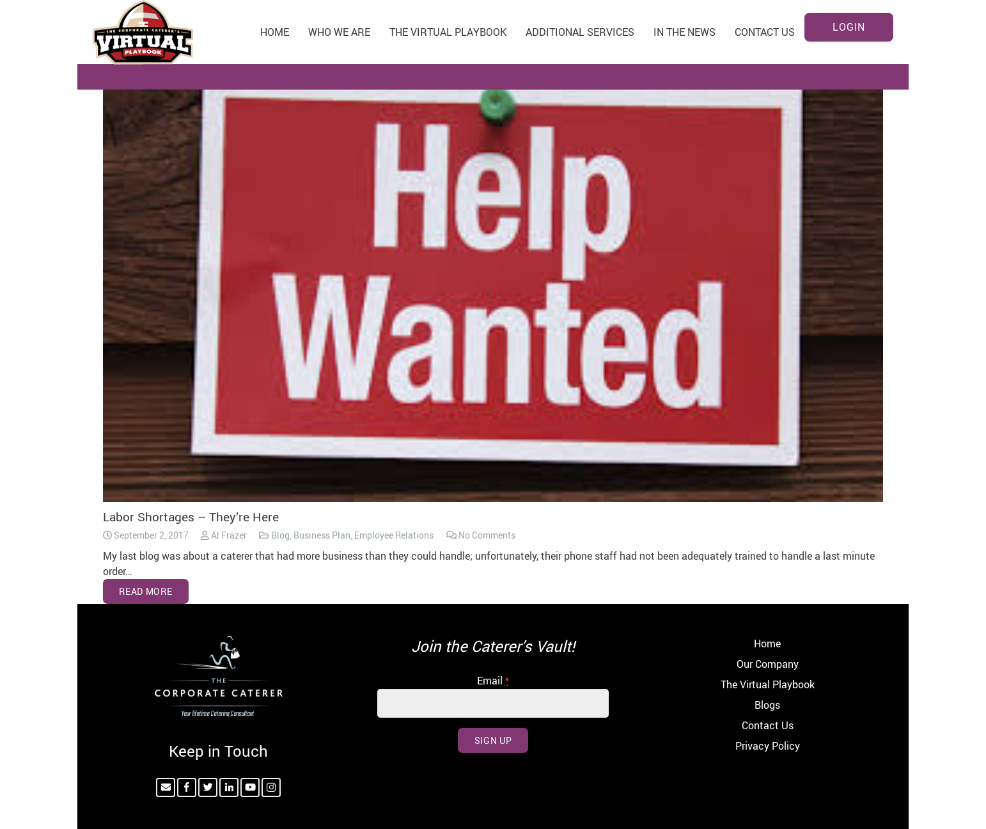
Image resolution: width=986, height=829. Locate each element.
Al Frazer (229, 535)
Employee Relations (394, 535)
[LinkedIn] (229, 787)
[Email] (165, 787)
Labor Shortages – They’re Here (191, 517)
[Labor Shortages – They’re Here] (493, 283)
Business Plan (321, 535)
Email (493, 681)
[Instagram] (271, 787)
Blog (280, 535)
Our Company (768, 664)
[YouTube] (250, 787)
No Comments (486, 535)
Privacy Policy (767, 746)
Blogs (767, 705)
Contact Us (768, 725)
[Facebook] (186, 787)
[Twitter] (207, 787)
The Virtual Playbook (768, 684)
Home (767, 643)
